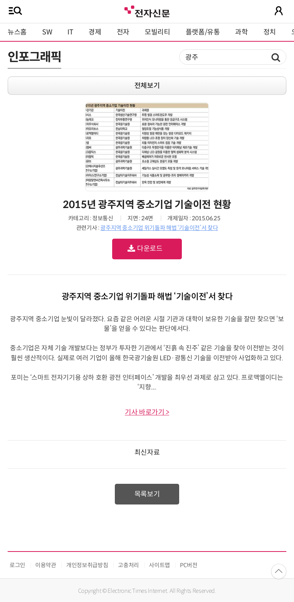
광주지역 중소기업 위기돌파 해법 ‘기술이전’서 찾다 (159, 227)
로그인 (17, 565)
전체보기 (147, 85)
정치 (269, 32)
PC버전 (189, 565)
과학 (241, 32)
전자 (123, 32)
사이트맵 (159, 565)
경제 (94, 32)
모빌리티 (157, 32)
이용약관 (45, 565)
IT (70, 32)
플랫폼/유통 (203, 32)
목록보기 (147, 494)
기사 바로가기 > (147, 412)
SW (47, 32)
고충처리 (128, 565)
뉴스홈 (17, 32)
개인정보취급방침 (87, 565)
